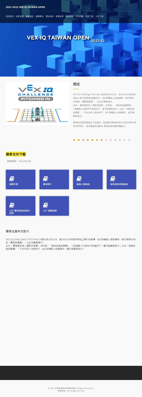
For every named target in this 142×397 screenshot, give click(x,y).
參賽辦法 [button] (40, 16)
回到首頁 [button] (10, 16)
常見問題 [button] (79, 16)
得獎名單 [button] (60, 16)
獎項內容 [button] (50, 16)
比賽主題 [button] (20, 16)
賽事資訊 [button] (30, 16)
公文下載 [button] (99, 16)
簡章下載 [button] (89, 16)
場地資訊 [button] (69, 16)
